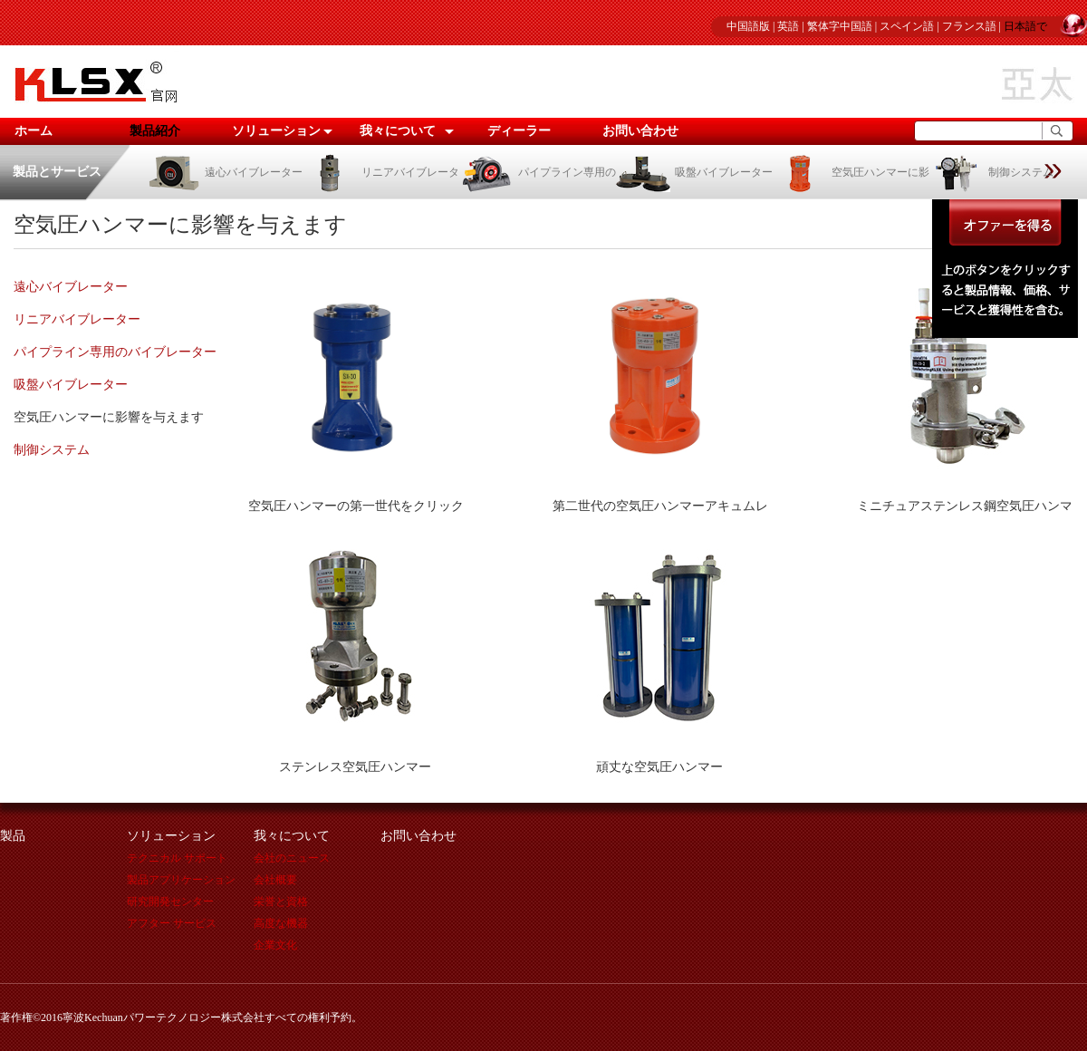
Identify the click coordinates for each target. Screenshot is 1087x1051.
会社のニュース (292, 858)
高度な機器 (281, 923)
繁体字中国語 (839, 26)
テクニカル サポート (177, 858)
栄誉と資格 (281, 901)
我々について (398, 131)
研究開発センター (170, 901)
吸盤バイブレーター (694, 172)
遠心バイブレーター (224, 172)
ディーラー (519, 131)
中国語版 (748, 26)
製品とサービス (57, 171)
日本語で (1025, 26)
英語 (788, 26)
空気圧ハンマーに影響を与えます (109, 417)
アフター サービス (171, 923)
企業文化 (275, 945)
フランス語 (969, 26)
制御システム (991, 172)
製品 (12, 836)
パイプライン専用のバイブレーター (115, 352)
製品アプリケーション (181, 879)
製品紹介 (155, 131)
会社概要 (275, 879)
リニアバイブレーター (77, 319)
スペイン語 (907, 26)
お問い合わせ (640, 131)
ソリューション (276, 131)
